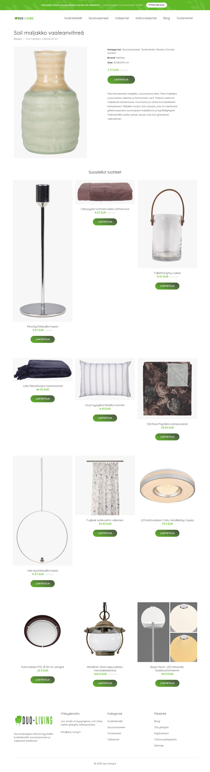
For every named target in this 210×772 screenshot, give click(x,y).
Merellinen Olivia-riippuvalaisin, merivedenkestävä (105, 671)
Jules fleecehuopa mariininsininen (42, 388)
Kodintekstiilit (73, 20)
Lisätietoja (121, 82)
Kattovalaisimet (146, 20)
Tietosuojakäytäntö (165, 742)
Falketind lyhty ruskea (167, 275)
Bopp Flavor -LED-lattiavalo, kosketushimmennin (167, 671)
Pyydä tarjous (156, 5)
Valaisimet (122, 20)
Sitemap (159, 748)
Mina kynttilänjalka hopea (42, 329)
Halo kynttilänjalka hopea (42, 573)
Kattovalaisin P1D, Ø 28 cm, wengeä (42, 669)
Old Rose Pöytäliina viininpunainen (167, 426)
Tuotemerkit (185, 20)
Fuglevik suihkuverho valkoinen (105, 523)
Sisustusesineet (98, 20)
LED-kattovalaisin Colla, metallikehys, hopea (167, 523)
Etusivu (18, 41)
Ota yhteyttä (161, 730)
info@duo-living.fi (71, 734)
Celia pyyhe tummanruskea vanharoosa (105, 211)
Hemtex (160, 52)
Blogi (166, 20)
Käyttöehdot (161, 736)
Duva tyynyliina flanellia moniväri (105, 408)
